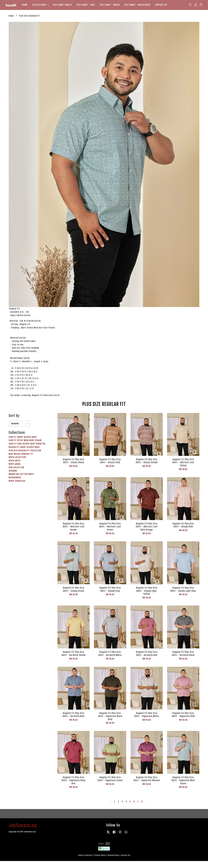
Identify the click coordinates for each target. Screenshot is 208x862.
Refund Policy (113, 856)
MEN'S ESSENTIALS (17, 482)
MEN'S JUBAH (14, 465)
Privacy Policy (100, 856)
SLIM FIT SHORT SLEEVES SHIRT (23, 438)
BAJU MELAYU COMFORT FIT (21, 455)
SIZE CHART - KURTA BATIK (137, 5)
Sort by (14, 417)
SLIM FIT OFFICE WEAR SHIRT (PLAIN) (25, 441)
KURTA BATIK (14, 462)
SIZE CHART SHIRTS (62, 5)
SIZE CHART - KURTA (110, 5)
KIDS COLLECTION (16, 468)
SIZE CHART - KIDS (86, 5)
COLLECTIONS (40, 5)
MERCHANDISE (15, 478)
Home (11, 17)
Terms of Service (85, 856)
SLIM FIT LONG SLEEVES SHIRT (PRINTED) (27, 445)
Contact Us (125, 856)
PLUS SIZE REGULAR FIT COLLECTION (25, 451)
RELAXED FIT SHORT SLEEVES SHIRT (24, 448)
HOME (25, 5)
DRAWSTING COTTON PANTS (21, 475)
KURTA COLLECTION (17, 458)
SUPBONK (13, 472)
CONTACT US (161, 5)
